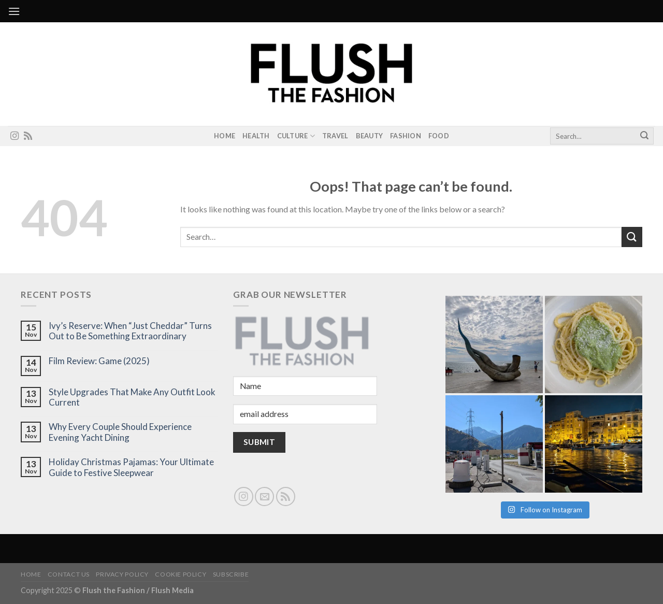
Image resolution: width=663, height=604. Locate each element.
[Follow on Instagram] (14, 136)
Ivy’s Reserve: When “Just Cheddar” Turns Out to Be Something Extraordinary (130, 331)
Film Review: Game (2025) (99, 361)
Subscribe (231, 574)
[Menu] (14, 11)
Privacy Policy (122, 574)
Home (224, 136)
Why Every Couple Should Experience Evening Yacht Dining (120, 432)
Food (438, 136)
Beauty (369, 136)
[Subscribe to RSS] (28, 136)
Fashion (405, 136)
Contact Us (69, 574)
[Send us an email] (264, 496)
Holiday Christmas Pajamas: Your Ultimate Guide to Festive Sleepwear (131, 467)
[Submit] (644, 136)
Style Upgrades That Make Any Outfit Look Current (132, 397)
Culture (296, 136)
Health (256, 136)
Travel (335, 136)
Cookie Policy (180, 574)
